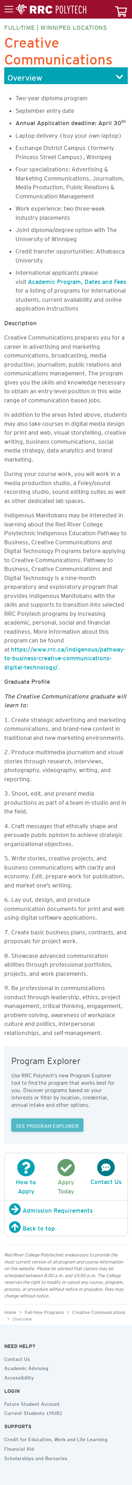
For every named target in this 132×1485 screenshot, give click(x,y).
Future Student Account (32, 1403)
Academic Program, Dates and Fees (77, 280)
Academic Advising (26, 1367)
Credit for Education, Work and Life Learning (55, 1438)
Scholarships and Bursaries (35, 1457)
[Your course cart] (121, 9)
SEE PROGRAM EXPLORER (47, 1125)
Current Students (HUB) (33, 1412)
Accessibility (19, 1376)
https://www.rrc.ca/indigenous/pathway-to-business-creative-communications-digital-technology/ (64, 657)
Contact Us (17, 1358)
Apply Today (66, 1180)
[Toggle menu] (45, 9)
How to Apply (26, 1180)
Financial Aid (19, 1448)
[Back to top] (66, 1227)
